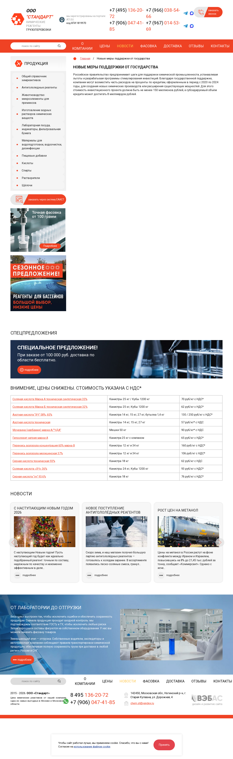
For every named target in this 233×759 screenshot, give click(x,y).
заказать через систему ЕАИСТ (46, 199)
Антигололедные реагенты (39, 87)
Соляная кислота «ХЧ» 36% (30, 468)
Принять (164, 744)
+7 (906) (126, 26)
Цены (105, 46)
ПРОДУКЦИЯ (36, 63)
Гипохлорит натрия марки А (30, 437)
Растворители (31, 178)
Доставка (173, 46)
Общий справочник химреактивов (34, 78)
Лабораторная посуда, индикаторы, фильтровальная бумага (41, 129)
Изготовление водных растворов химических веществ (37, 114)
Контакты (220, 46)
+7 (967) (163, 26)
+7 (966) (163, 13)
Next (220, 542)
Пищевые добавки (34, 155)
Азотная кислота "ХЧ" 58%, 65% (32, 414)
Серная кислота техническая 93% (34, 461)
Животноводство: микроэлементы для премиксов (35, 98)
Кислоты (27, 163)
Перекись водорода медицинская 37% (38, 453)
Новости (125, 46)
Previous (13, 542)
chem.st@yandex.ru (142, 703)
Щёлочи (27, 185)
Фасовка (148, 46)
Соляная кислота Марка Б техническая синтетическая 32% (50, 406)
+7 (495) (126, 13)
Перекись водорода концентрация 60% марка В (44, 445)
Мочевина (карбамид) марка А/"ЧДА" (37, 430)
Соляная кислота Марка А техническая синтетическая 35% (50, 399)
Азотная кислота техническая (31, 422)
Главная (85, 58)
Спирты (26, 170)
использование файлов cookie (92, 746)
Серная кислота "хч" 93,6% (29, 476)
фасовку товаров (44, 632)
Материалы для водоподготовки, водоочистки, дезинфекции (42, 144)
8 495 (89, 695)
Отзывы (196, 46)
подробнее (29, 370)
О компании (82, 46)
